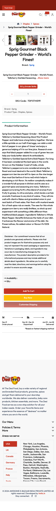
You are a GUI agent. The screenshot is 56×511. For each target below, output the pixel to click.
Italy (8, 475)
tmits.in (42, 493)
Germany (10, 462)
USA (8, 444)
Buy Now (28, 297)
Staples (26, 24)
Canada (9, 456)
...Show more (42, 78)
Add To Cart (28, 291)
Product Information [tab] (16, 125)
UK (7, 450)
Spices (36, 24)
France (9, 468)
